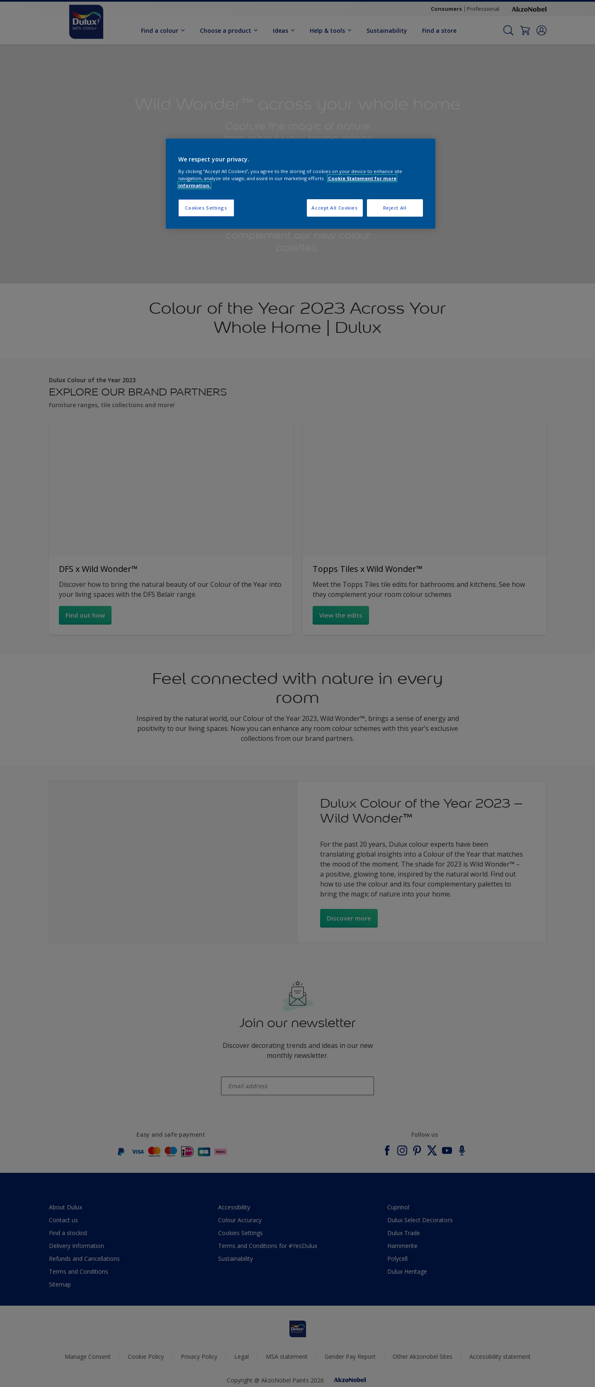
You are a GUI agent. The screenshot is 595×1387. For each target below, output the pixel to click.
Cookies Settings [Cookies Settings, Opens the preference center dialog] (206, 208)
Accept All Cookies (334, 208)
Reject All (395, 208)
